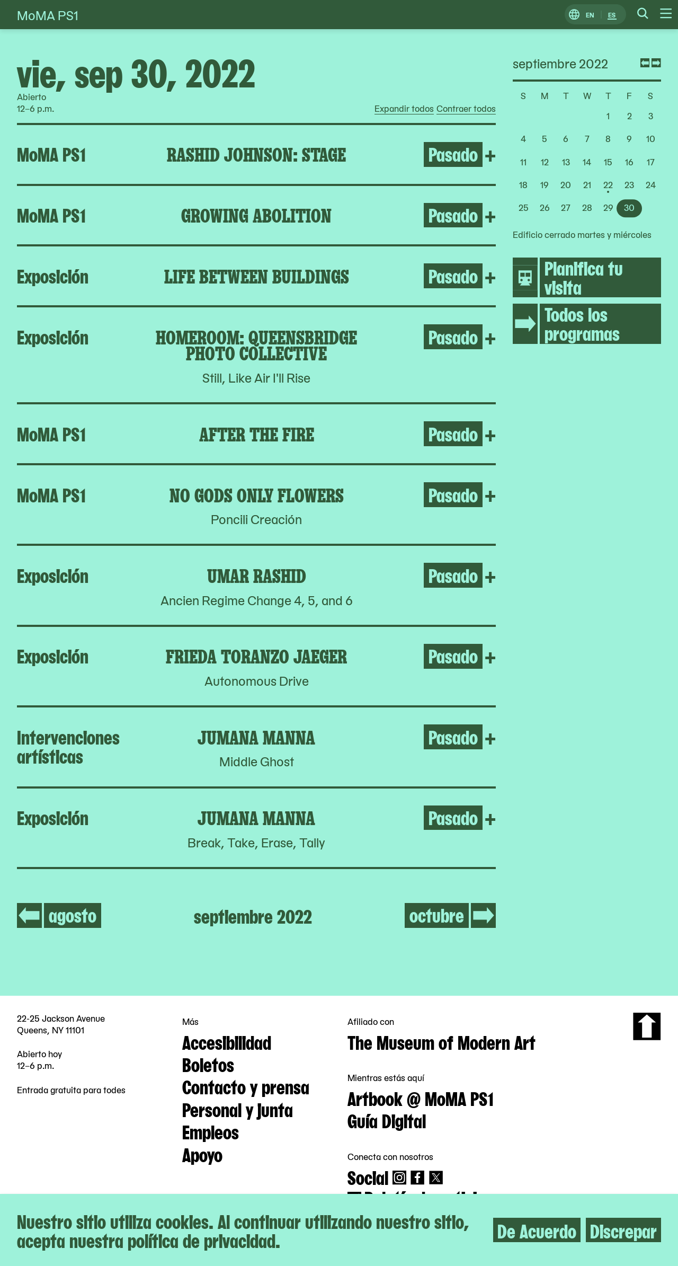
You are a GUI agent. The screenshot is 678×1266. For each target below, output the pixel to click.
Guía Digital (386, 1120)
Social (367, 1176)
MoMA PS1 (47, 14)
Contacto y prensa (245, 1086)
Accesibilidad (226, 1041)
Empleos (210, 1131)
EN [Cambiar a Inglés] (590, 15)
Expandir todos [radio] (404, 108)
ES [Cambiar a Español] (611, 15)
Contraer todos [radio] (466, 108)
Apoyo (202, 1153)
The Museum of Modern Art (441, 1041)
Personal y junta (237, 1108)
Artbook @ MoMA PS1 (420, 1097)
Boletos (208, 1063)
